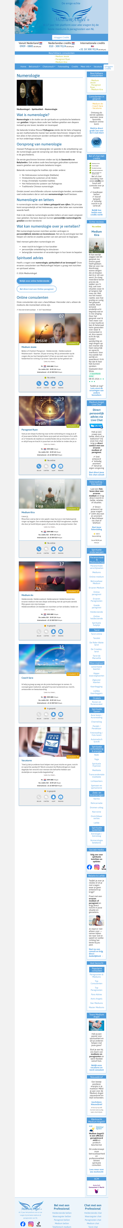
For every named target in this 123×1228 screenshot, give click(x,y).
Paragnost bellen (62, 1220)
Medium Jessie (29, 347)
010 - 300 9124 (57, 46)
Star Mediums (96, 1003)
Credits (75, 66)
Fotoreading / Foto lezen (96, 734)
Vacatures (27, 760)
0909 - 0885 (26, 46)
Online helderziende (96, 617)
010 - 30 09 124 (51, 369)
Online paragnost (96, 593)
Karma (97, 798)
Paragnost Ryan (30, 429)
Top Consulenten (96, 982)
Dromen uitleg (96, 807)
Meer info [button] (85, 66)
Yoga (96, 759)
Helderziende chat (93, 1213)
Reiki (96, 755)
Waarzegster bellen (62, 1216)
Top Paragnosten (96, 988)
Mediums (96, 572)
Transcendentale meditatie (96, 775)
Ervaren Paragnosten (96, 600)
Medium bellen (62, 1223)
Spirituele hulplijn (96, 624)
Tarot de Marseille (96, 657)
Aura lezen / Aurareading (96, 716)
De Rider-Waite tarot (97, 643)
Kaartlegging (96, 686)
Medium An (27, 595)
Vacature (98, 66)
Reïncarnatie (96, 803)
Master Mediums (96, 1007)
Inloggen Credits (61, 37)
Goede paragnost (96, 606)
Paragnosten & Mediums (96, 975)
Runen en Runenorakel (96, 703)
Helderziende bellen (61, 1213)
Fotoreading (63, 66)
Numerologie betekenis (96, 841)
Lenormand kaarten (96, 668)
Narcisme (96, 812)
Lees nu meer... (50, 361)
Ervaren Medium (96, 588)
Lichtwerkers (96, 781)
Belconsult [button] (34, 66)
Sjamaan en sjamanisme (96, 786)
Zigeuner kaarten (96, 681)
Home (23, 66)
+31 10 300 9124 (88, 49)
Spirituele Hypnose (96, 764)
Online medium (96, 577)
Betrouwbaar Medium (96, 582)
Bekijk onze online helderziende (34, 281)
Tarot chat (93, 1227)
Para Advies (96, 994)
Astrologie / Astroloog (96, 835)
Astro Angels (96, 998)
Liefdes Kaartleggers (96, 692)
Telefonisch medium (61, 1227)
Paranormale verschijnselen (96, 567)
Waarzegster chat (93, 1216)
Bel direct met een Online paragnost (36, 289)
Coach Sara (27, 677)
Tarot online (96, 634)
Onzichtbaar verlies (96, 817)
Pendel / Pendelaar (96, 727)
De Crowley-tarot (96, 650)
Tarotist (96, 638)
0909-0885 (50, 366)
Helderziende (96, 612)
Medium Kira (28, 512)
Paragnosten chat (93, 1220)
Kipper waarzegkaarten (96, 674)
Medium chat (93, 1223)
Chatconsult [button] (48, 66)
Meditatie (96, 770)
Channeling (96, 722)
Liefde (96, 823)
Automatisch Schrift (96, 740)
